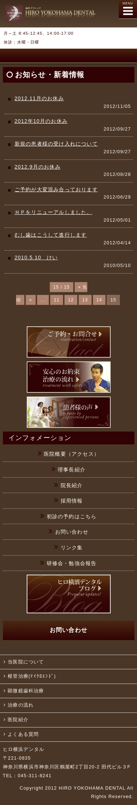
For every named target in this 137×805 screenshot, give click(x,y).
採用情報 (72, 501)
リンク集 (72, 547)
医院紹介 (18, 719)
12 (71, 299)
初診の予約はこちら (72, 516)
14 (99, 299)
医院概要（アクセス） (71, 454)
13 (85, 299)
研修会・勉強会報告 (72, 563)
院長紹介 (72, 485)
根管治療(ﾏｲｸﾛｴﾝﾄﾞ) (32, 676)
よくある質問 (23, 734)
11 (57, 299)
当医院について (26, 662)
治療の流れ (21, 705)
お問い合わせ (71, 532)
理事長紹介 (71, 470)
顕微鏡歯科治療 (26, 690)
